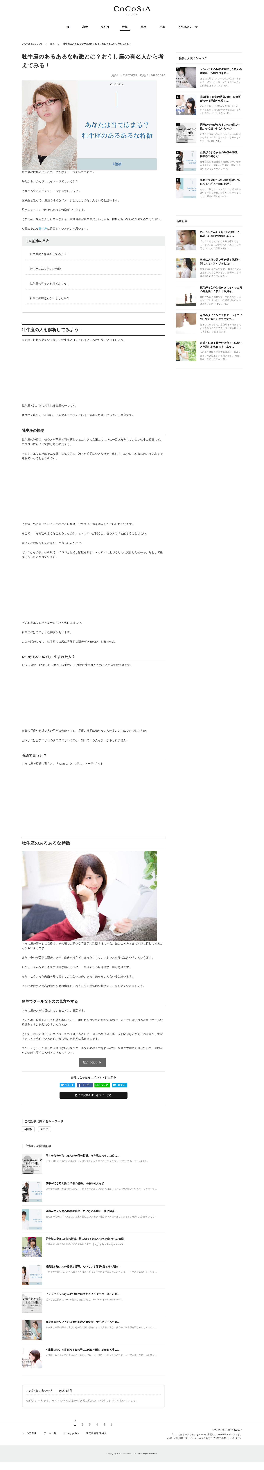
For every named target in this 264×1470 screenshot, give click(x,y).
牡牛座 (43, 228)
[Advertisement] (93, 372)
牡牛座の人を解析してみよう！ (49, 254)
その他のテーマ (187, 27)
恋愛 (85, 27)
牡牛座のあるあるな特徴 (45, 268)
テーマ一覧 (50, 1434)
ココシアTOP (29, 1434)
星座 (45, 1129)
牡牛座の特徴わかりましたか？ (49, 298)
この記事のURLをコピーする (93, 1095)
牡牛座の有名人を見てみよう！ (49, 283)
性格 (125, 27)
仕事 (162, 27)
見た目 (105, 27)
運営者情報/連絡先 (96, 1434)
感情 (143, 27)
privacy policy (71, 1434)
